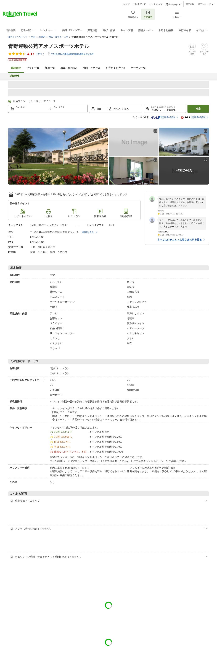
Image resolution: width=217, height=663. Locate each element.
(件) (40, 54)
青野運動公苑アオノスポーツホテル (48, 46)
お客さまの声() (115, 68)
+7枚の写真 (184, 170)
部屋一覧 (50, 68)
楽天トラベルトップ (17, 37)
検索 (198, 108)
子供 (124, 109)
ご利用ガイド (139, 4)
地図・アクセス (91, 68)
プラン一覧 (33, 68)
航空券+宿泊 (163, 117)
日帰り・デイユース (44, 101)
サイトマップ (155, 4)
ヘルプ (126, 4)
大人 (115, 109)
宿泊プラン (19, 101)
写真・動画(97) (68, 68)
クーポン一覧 (138, 68)
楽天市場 (190, 4)
